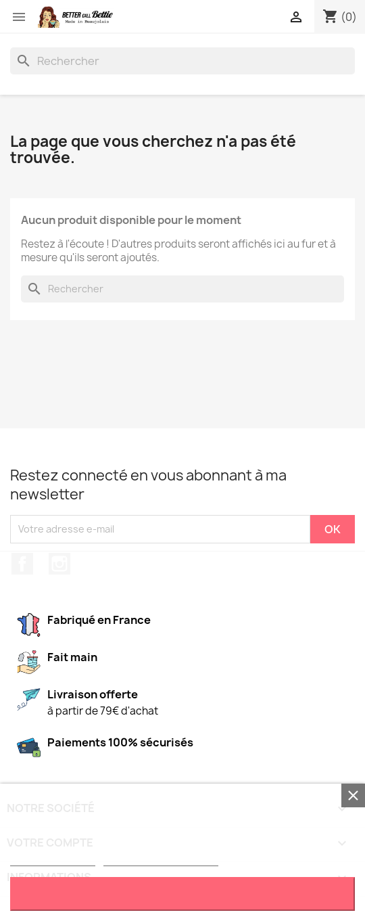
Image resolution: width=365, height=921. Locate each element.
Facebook (22, 564)
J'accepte (182, 893)
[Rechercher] (182, 60)
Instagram (59, 564)
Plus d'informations (52, 860)
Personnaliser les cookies (160, 860)
